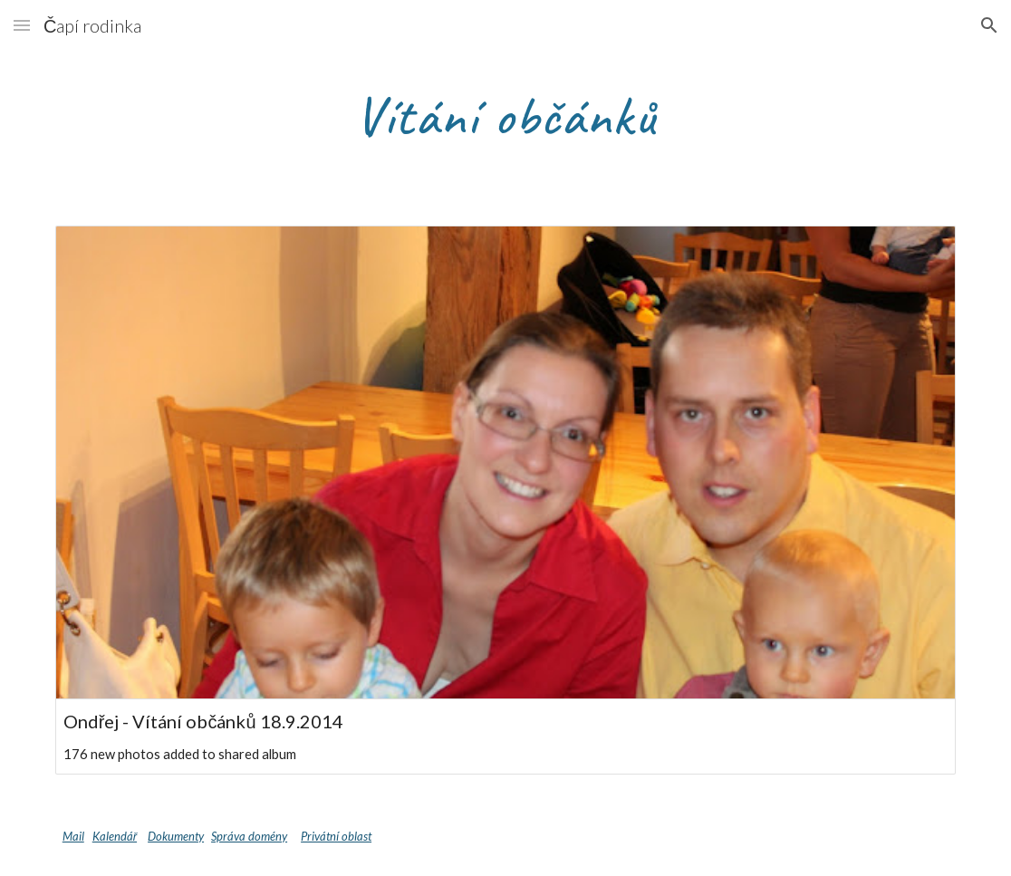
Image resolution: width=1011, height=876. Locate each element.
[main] (506, 114)
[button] (21, 25)
